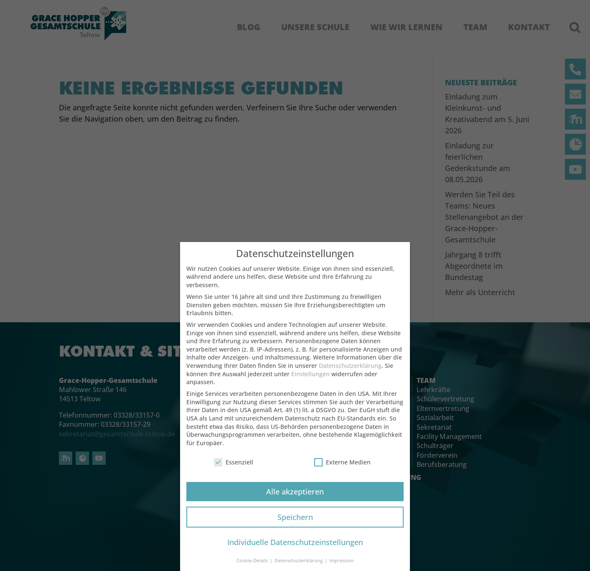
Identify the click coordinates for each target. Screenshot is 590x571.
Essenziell (233, 465)
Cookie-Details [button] (253, 564)
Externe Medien (342, 465)
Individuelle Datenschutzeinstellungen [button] (295, 546)
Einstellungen (310, 377)
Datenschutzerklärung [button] (299, 564)
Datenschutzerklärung (350, 369)
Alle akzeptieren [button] (295, 495)
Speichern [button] (295, 520)
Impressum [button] (341, 564)
